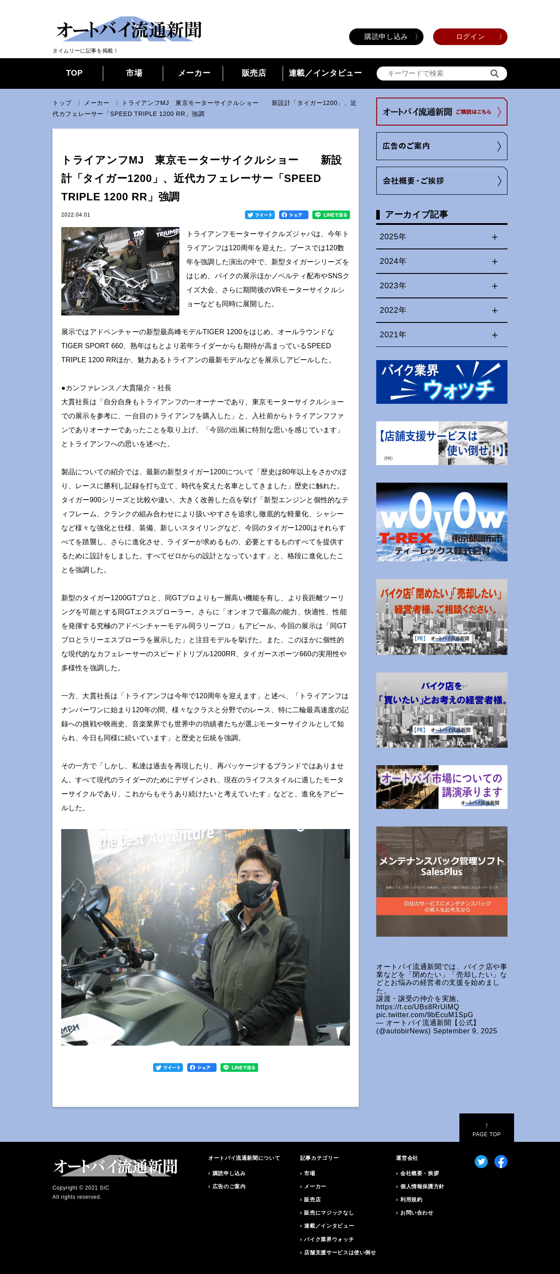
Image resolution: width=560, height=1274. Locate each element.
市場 (134, 73)
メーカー (194, 73)
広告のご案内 (229, 1186)
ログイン (470, 36)
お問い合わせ (417, 1213)
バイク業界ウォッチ (329, 1239)
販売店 (254, 73)
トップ (62, 102)
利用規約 (411, 1200)
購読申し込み (386, 36)
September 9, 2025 (465, 1031)
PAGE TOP (486, 1129)
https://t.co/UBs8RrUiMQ (417, 1007)
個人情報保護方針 (422, 1186)
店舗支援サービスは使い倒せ (340, 1253)
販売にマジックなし (329, 1213)
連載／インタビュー (325, 73)
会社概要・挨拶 (419, 1173)
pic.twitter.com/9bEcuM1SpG (424, 1014)
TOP (74, 73)
